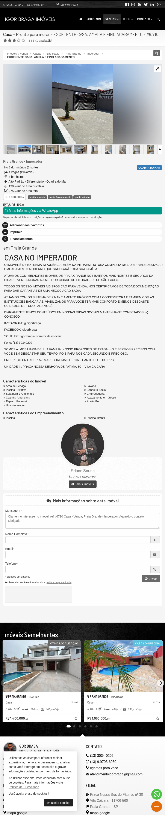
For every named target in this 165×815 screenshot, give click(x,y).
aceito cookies (58, 803)
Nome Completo (16, 534)
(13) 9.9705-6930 (69, 4)
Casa (7, 34)
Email (9, 548)
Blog (128, 19)
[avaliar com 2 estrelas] (10, 40)
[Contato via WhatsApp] (156, 794)
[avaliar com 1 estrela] (5, 40)
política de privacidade (58, 582)
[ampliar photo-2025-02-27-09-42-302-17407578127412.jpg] (58, 104)
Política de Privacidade (24, 787)
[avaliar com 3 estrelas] (14, 40)
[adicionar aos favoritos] (76, 719)
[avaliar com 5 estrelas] (23, 40)
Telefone (11, 563)
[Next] (160, 683)
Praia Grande (13, 161)
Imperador (34, 161)
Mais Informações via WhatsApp (31, 211)
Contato (145, 19)
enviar (151, 578)
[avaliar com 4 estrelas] (19, 40)
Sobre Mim (93, 19)
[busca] (158, 19)
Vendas (112, 19)
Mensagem (12, 510)
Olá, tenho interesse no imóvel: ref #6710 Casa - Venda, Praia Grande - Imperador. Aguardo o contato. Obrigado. (82, 521)
